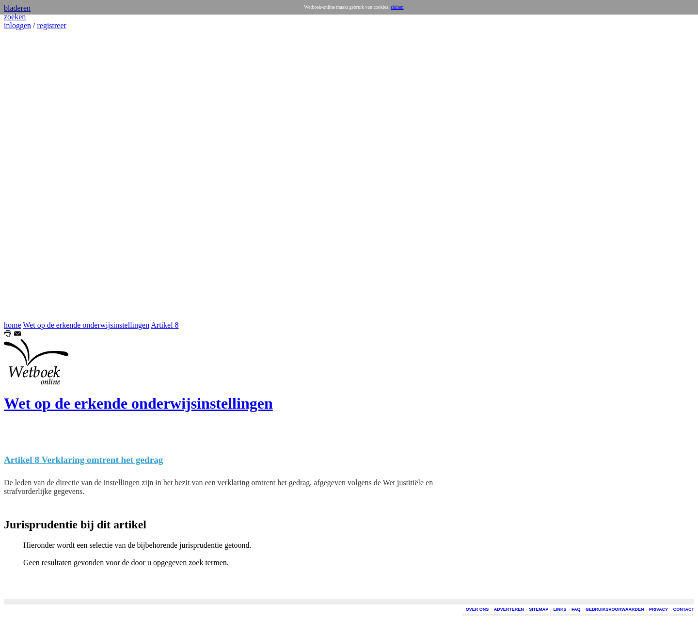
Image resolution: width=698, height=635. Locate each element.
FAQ (576, 609)
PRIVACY (658, 609)
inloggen (17, 25)
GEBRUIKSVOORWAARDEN (615, 609)
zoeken (15, 17)
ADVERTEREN (509, 609)
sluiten (397, 7)
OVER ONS (477, 609)
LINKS (560, 609)
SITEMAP (538, 609)
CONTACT (683, 609)
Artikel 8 (164, 325)
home (12, 325)
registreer (51, 25)
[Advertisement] (33, 175)
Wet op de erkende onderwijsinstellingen (86, 325)
